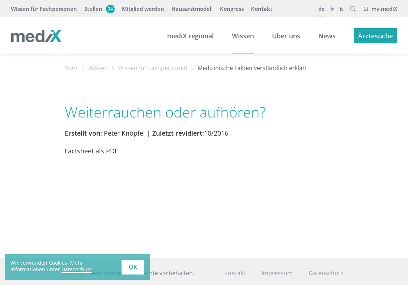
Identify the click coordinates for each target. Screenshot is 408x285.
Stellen (98, 8)
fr (332, 8)
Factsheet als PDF (91, 150)
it (341, 8)
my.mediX (379, 8)
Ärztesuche (375, 35)
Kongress (232, 8)
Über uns (286, 35)
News (327, 35)
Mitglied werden (143, 8)
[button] (353, 8)
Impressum (277, 273)
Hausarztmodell (192, 8)
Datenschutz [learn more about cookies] (76, 269)
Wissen (243, 35)
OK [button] (133, 267)
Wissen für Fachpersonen (44, 8)
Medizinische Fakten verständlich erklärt (252, 68)
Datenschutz (326, 273)
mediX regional (190, 35)
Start (71, 68)
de (321, 8)
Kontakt (261, 8)
